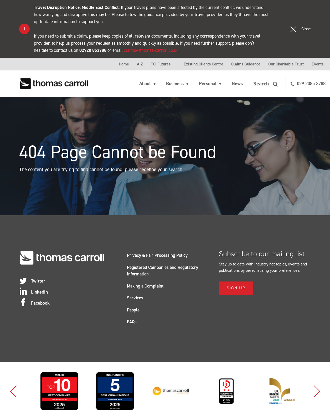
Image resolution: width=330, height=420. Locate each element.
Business (175, 83)
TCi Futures (161, 64)
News (237, 83)
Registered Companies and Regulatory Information (162, 270)
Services (135, 298)
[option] (78, 391)
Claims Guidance (245, 64)
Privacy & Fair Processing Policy (157, 255)
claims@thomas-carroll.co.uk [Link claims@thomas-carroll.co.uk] (151, 50)
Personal (207, 83)
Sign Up (236, 288)
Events (317, 64)
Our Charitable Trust (286, 64)
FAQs (132, 322)
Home (124, 64)
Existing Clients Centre (203, 64)
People (133, 310)
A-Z (140, 64)
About (145, 83)
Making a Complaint (145, 286)
